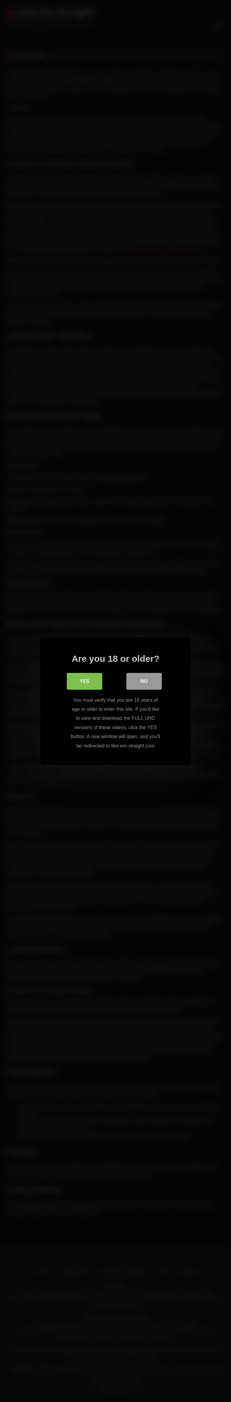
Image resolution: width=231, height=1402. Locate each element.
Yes (84, 681)
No (144, 681)
